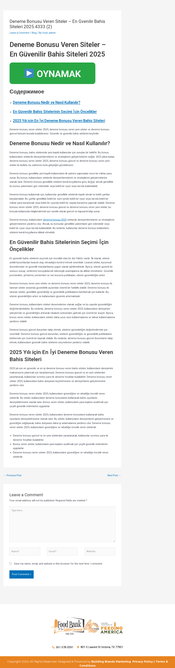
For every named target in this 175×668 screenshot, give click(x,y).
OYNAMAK (53, 73)
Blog (35, 32)
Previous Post (13, 487)
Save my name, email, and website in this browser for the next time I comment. (58, 578)
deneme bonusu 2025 (55, 231)
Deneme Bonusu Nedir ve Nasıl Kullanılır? (54, 102)
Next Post (113, 487)
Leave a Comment (20, 32)
